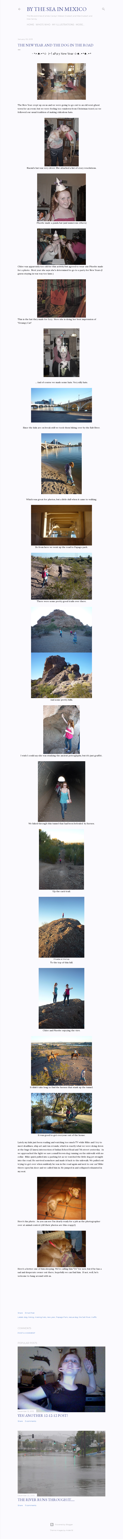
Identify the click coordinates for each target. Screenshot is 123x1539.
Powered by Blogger (61, 1524)
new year (51, 1317)
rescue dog (73, 1317)
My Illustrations (63, 24)
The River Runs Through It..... (46, 1499)
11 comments (30, 1505)
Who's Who (43, 24)
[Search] (103, 8)
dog (25, 1317)
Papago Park (62, 1317)
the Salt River (85, 1317)
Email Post (30, 1313)
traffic (94, 1317)
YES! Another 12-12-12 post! (43, 1415)
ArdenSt (69, 1530)
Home (30, 24)
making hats (40, 1317)
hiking (31, 1317)
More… (80, 24)
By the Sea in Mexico (57, 9)
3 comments (30, 1421)
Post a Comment (26, 1333)
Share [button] (20, 1313)
